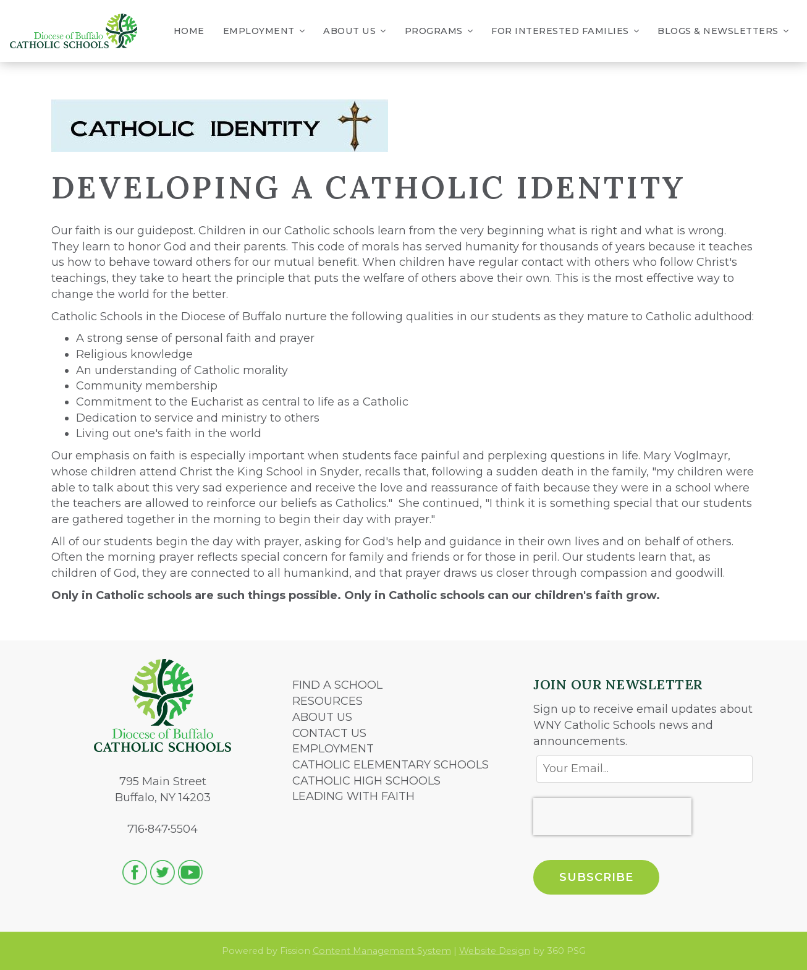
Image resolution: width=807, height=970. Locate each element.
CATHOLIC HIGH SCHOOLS (366, 781)
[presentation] (612, 816)
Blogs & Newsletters (722, 31)
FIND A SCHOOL (337, 685)
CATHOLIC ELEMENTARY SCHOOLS (390, 765)
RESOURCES (327, 701)
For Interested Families (565, 31)
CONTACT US (329, 733)
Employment (264, 31)
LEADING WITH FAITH (353, 796)
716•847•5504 (162, 829)
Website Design (494, 950)
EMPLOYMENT (333, 748)
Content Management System (382, 950)
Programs (439, 31)
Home (189, 30)
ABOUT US (322, 717)
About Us (354, 31)
